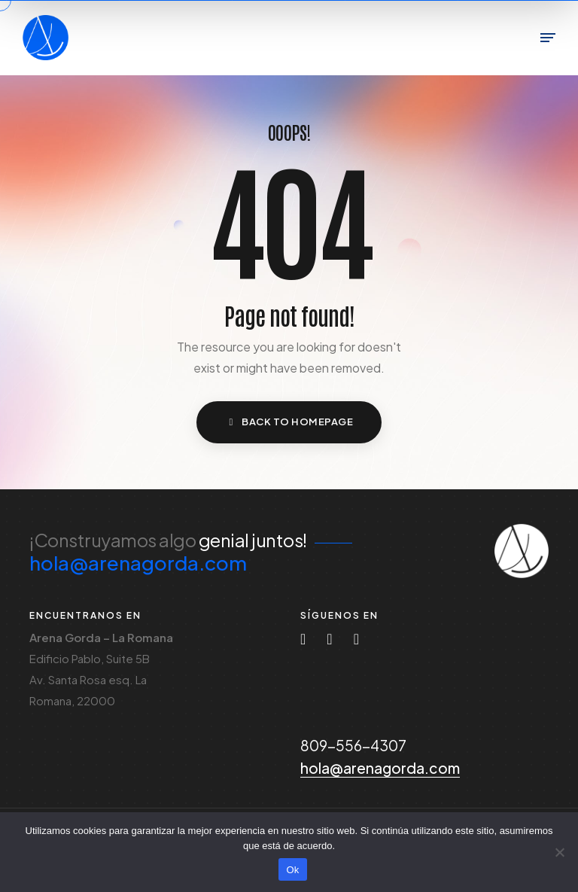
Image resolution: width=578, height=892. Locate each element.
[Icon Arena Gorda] (521, 551)
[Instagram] (303, 639)
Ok (292, 869)
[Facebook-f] (356, 639)
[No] (559, 852)
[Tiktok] (329, 639)
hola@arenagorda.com (138, 562)
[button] (289, 422)
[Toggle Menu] (547, 37)
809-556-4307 (353, 745)
